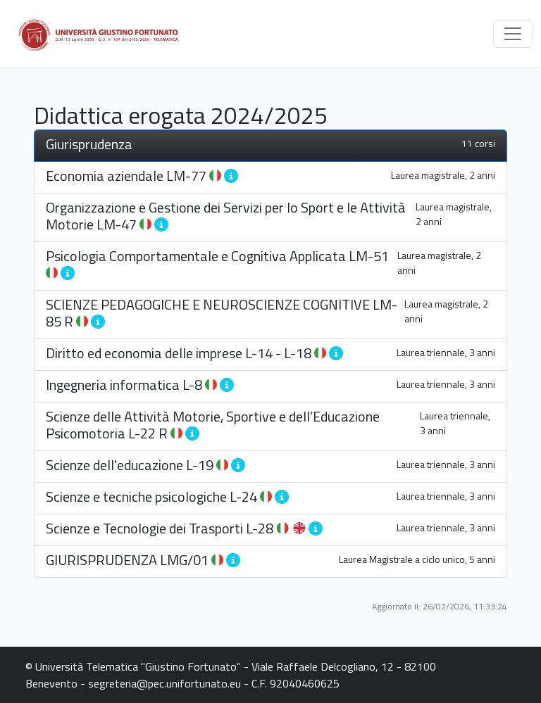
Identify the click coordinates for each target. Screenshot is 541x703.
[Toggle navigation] (513, 34)
